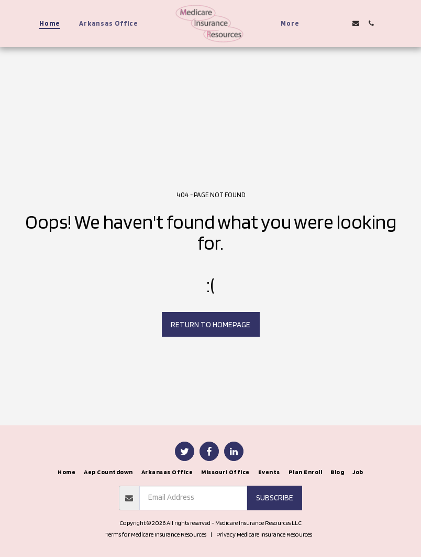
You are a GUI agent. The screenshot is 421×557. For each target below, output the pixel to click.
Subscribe (274, 497)
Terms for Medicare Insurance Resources (155, 534)
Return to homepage (210, 324)
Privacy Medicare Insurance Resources (264, 534)
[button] (325, 23)
